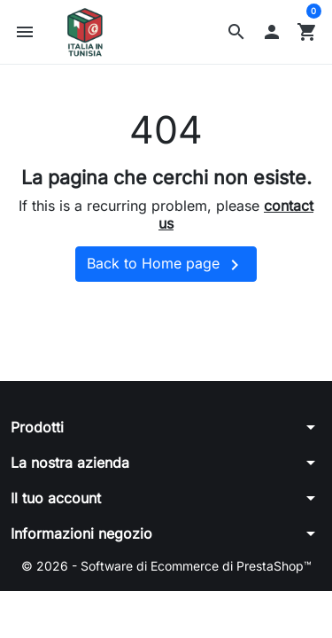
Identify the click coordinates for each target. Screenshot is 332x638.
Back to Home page (166, 265)
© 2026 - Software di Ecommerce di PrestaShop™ (166, 565)
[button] (236, 32)
